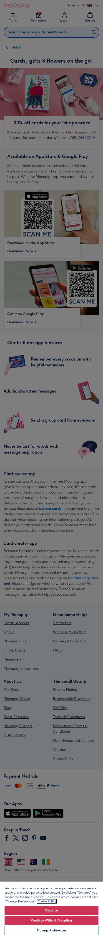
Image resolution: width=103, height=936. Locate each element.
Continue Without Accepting (51, 920)
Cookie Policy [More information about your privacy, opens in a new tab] (47, 901)
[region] (51, 908)
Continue (51, 910)
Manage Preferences (51, 930)
